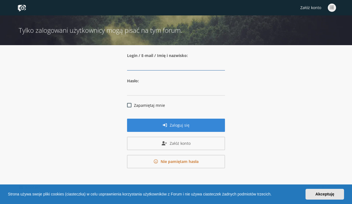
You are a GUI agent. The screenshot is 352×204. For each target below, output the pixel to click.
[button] (273, 195)
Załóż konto (310, 7)
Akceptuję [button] (324, 194)
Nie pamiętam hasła (176, 161)
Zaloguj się (176, 125)
